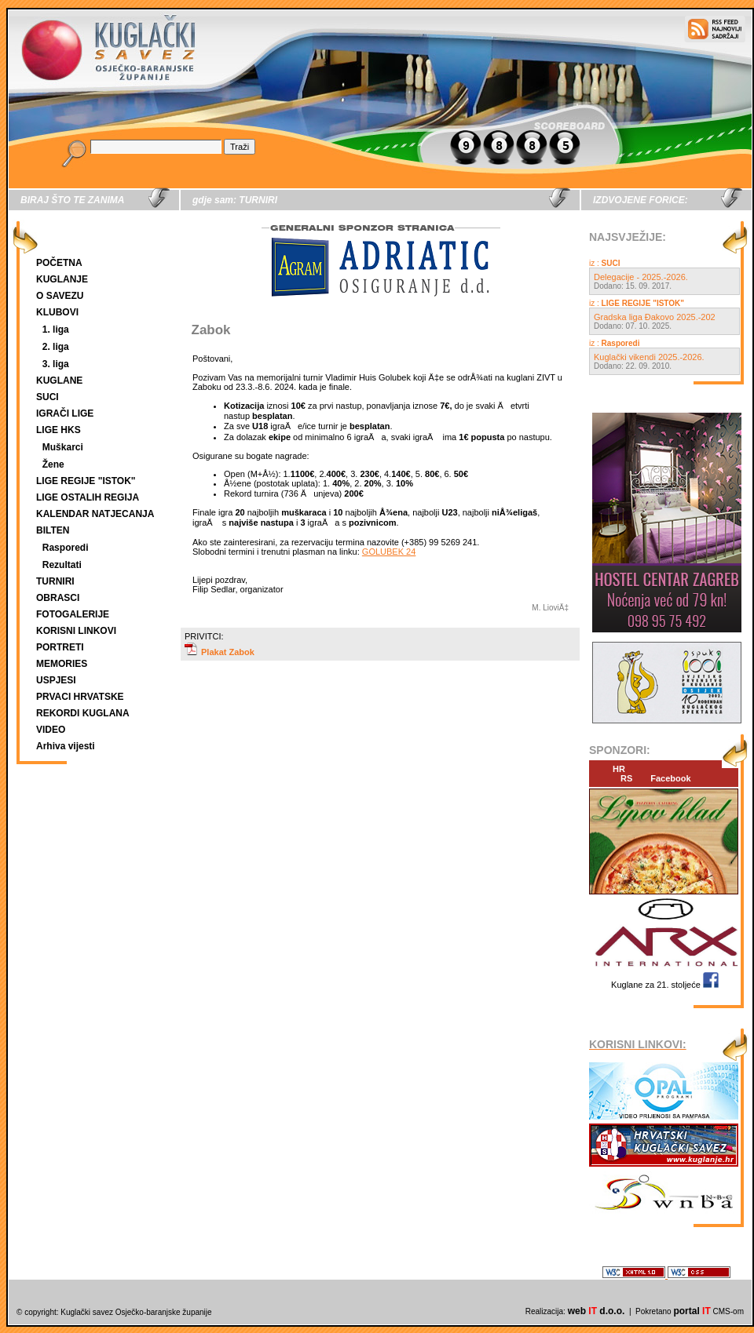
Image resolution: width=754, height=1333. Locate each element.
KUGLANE (59, 380)
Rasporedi (65, 547)
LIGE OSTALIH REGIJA (87, 497)
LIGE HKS (58, 429)
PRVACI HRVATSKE (80, 696)
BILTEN (52, 530)
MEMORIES (61, 663)
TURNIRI (55, 581)
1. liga (55, 329)
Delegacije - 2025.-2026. (641, 277)
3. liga (55, 364)
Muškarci (62, 447)
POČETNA (59, 262)
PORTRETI (60, 647)
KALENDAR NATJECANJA (95, 513)
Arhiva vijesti (65, 746)
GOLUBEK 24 (388, 551)
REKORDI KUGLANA (83, 713)
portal (691, 1311)
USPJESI (56, 680)
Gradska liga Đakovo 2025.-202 (655, 317)
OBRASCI (57, 597)
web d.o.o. (596, 1311)
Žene (53, 464)
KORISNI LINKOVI (76, 630)
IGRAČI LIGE (64, 413)
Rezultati (62, 564)
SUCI (47, 397)
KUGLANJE (62, 279)
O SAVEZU (59, 295)
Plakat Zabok (219, 652)
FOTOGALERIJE (72, 614)
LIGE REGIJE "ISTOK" (86, 480)
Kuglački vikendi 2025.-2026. (649, 357)
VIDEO (50, 729)
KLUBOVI (57, 312)
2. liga (55, 346)
